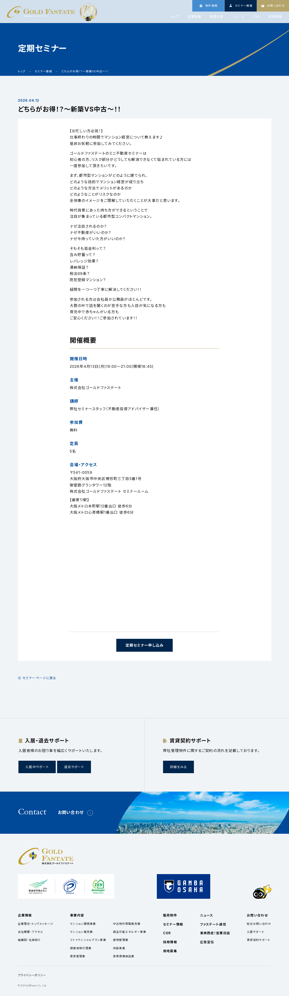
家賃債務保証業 (123, 956)
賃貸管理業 (77, 956)
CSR (256, 16)
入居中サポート (37, 767)
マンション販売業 (81, 932)
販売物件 (170, 915)
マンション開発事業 (83, 923)
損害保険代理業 (80, 948)
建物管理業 (120, 940)
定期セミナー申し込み (145, 645)
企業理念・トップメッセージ (35, 923)
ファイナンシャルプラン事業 (88, 940)
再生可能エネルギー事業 (129, 932)
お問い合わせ (71, 812)
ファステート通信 (213, 924)
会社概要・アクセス (30, 932)
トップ (174, 16)
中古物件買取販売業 (127, 923)
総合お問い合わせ (259, 923)
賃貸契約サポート (258, 940)
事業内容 (217, 16)
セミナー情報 (173, 924)
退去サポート (74, 767)
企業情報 (194, 16)
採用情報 (275, 16)
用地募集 (170, 951)
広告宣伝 (207, 942)
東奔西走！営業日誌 (215, 933)
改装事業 (119, 948)
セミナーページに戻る (39, 678)
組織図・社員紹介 (29, 940)
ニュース (238, 16)
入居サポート (255, 932)
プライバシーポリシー (32, 975)
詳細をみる (178, 767)
